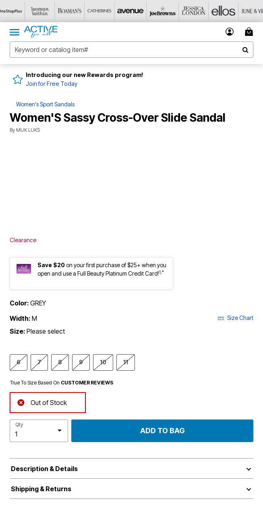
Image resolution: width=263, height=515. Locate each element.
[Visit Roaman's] (74, 11)
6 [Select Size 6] (19, 361)
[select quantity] (39, 430)
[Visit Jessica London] (194, 11)
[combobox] (131, 50)
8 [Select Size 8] (60, 361)
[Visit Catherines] (104, 11)
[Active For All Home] (41, 32)
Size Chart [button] (235, 317)
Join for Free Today (51, 83)
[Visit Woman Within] (45, 11)
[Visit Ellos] (223, 11)
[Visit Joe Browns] (164, 11)
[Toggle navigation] (14, 32)
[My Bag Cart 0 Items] (250, 31)
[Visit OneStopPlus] (15, 11)
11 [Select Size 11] (125, 361)
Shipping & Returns (41, 489)
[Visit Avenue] (134, 11)
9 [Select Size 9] (81, 361)
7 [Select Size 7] (39, 361)
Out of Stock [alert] (42, 402)
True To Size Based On (61, 383)
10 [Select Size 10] (103, 361)
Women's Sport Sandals (45, 104)
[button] (230, 31)
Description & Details (44, 469)
